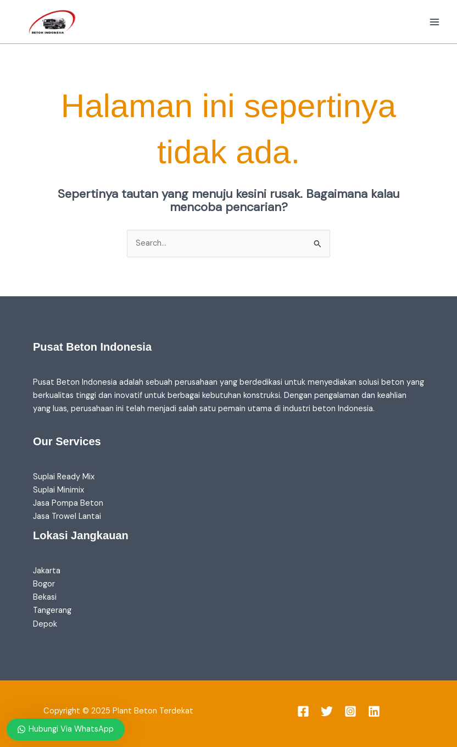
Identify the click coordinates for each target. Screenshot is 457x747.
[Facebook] (303, 711)
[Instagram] (350, 711)
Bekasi (45, 597)
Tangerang (52, 610)
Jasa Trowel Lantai (67, 516)
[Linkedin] (374, 711)
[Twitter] (327, 711)
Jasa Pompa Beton (68, 503)
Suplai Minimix (58, 490)
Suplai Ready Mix (63, 477)
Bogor (44, 584)
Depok (45, 624)
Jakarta (46, 571)
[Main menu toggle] (434, 22)
